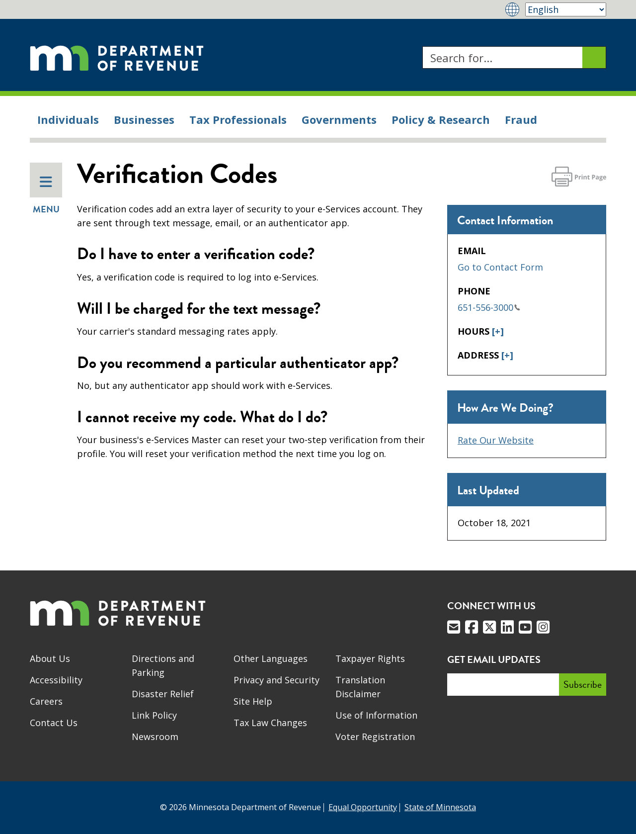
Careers (46, 701)
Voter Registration (375, 736)
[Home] (117, 57)
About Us (50, 658)
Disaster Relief (163, 694)
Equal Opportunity (362, 807)
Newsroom (155, 736)
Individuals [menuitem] (68, 119)
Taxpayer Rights (370, 658)
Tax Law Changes (270, 723)
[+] (498, 331)
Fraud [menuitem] (521, 119)
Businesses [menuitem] (144, 119)
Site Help (253, 701)
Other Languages (271, 658)
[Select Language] (565, 9)
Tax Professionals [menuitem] (238, 119)
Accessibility (56, 680)
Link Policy (154, 715)
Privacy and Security (276, 680)
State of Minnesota (440, 807)
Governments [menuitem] (339, 119)
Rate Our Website (496, 440)
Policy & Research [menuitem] (441, 119)
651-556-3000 (489, 307)
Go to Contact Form (500, 267)
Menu (46, 195)
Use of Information (376, 715)
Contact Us (54, 723)
